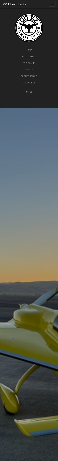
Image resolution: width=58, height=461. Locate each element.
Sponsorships (29, 76)
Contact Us (29, 83)
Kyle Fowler (29, 56)
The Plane (28, 63)
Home (29, 50)
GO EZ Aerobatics (14, 4)
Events (29, 69)
